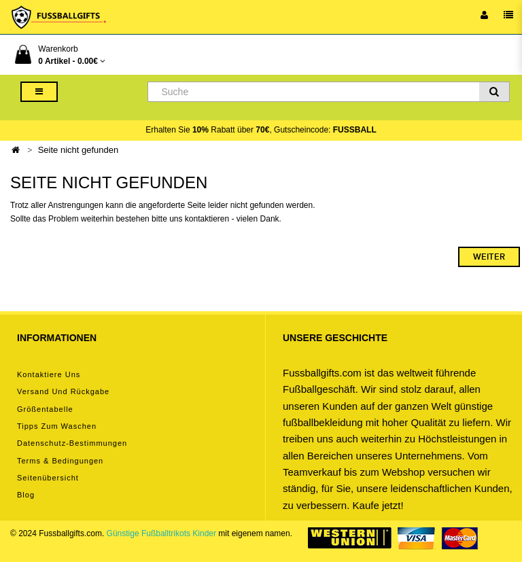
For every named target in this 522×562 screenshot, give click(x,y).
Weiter (489, 256)
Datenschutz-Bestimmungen (72, 443)
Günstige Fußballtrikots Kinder (161, 533)
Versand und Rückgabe (63, 391)
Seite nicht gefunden (78, 150)
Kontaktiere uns (48, 374)
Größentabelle (45, 409)
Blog (26, 495)
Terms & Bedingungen (60, 461)
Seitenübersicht (48, 478)
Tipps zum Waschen (57, 426)
